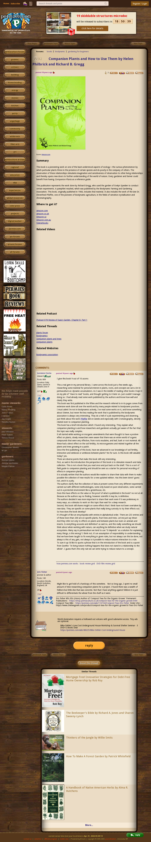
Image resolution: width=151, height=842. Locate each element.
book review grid (87, 563)
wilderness (15, 136)
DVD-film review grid (105, 563)
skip (15, 183)
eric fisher (42, 572)
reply (89, 645)
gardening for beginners (78, 51)
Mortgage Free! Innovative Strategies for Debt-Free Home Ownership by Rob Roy (98, 678)
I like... (40, 396)
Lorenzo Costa (44, 373)
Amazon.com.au (43, 220)
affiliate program (50, 839)
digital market (15, 221)
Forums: (40, 51)
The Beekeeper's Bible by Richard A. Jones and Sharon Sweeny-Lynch (100, 714)
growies (14, 60)
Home (6, 3)
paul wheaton (110, 839)
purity (15, 113)
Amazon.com (46, 154)
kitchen (14, 106)
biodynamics (41, 336)
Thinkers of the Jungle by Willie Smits (89, 737)
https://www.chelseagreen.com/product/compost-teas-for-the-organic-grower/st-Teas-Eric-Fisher (99, 605)
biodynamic (60, 51)
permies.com (15, 229)
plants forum (42, 332)
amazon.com (42, 210)
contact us (28, 839)
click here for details (92, 28)
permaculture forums (15, 52)
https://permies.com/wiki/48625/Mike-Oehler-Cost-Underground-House (92, 630)
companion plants (44, 342)
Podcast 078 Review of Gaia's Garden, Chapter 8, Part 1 (61, 320)
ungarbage (15, 121)
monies (15, 98)
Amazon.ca (41, 217)
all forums (15, 252)
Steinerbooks (42, 223)
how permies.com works (67, 563)
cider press (15, 206)
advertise (37, 839)
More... (89, 825)
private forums (15, 244)
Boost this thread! (89, 663)
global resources (15, 198)
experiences (14, 190)
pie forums (15, 237)
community (15, 129)
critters (14, 67)
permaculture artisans (14, 160)
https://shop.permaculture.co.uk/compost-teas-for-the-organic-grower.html (103, 601)
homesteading (15, 83)
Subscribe (15, 4)
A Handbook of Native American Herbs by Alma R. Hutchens (97, 789)
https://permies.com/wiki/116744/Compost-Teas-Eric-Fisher (102, 603)
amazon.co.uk (42, 214)
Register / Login (140, 4)
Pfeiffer (84, 419)
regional (15, 167)
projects (15, 214)
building (15, 75)
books (49, 51)
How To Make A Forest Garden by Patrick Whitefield (98, 756)
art (14, 152)
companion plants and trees (48, 339)
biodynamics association (47, 354)
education (15, 175)
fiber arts (14, 144)
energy (15, 90)
